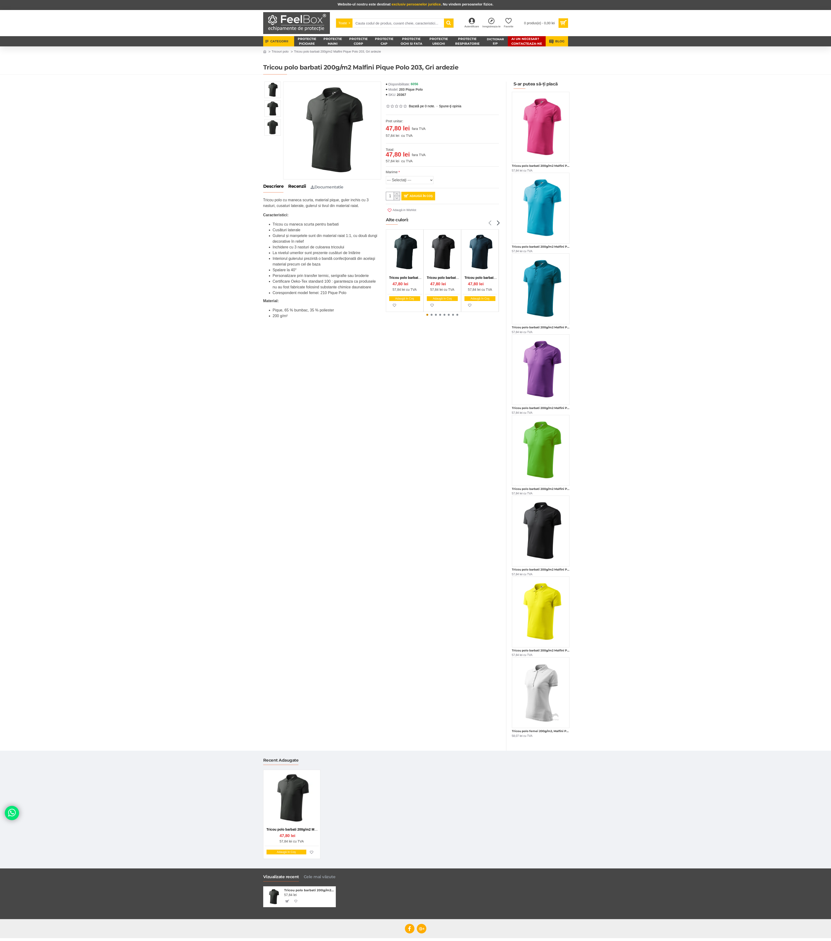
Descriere (273, 186)
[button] (490, 223)
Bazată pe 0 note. (422, 106)
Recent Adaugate (281, 760)
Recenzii (297, 186)
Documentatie (327, 187)
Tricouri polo (280, 51)
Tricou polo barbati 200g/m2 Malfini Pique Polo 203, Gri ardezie (309, 890)
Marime (392, 172)
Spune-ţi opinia (450, 106)
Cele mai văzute (320, 876)
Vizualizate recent (281, 876)
